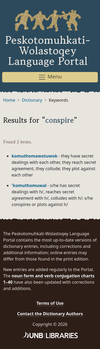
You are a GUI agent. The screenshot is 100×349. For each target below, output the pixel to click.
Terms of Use (50, 303)
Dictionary (32, 100)
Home (9, 100)
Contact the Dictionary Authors (50, 314)
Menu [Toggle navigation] (50, 77)
